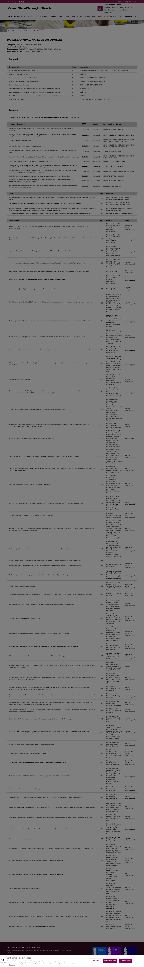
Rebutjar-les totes (110, 962)
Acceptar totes (125, 962)
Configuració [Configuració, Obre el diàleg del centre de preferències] (95, 962)
